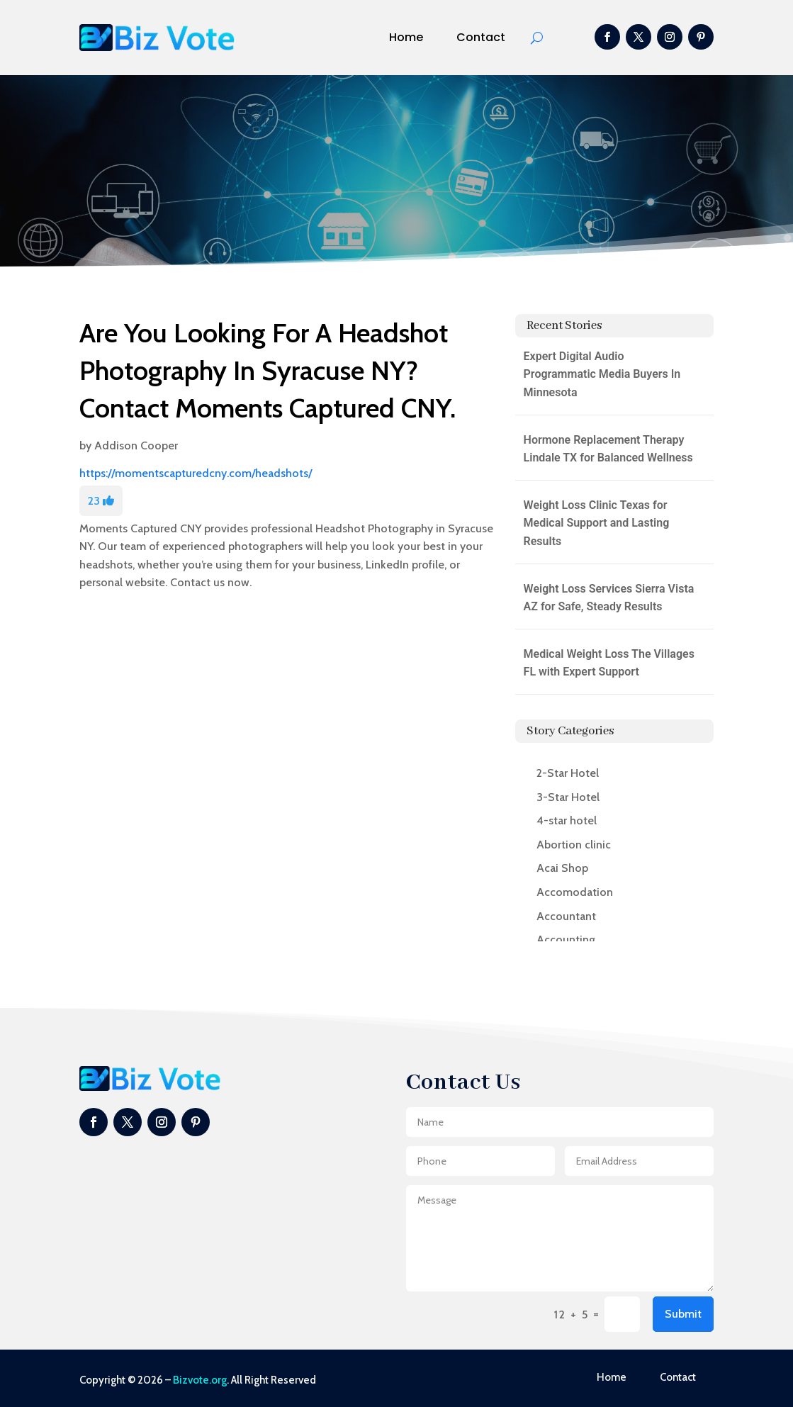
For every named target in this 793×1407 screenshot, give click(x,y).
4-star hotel (566, 820)
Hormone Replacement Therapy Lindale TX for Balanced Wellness (608, 449)
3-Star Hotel (568, 797)
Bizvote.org (200, 1380)
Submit (683, 1314)
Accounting (565, 939)
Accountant (566, 916)
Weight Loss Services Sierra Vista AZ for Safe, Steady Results (609, 598)
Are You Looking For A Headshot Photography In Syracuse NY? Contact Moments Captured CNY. (267, 370)
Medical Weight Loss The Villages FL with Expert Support (609, 663)
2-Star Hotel (567, 773)
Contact (480, 37)
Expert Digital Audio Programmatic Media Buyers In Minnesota (602, 374)
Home (406, 37)
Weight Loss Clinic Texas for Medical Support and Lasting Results (597, 523)
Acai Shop (562, 868)
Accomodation (574, 892)
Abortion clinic (573, 844)
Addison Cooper (136, 445)
